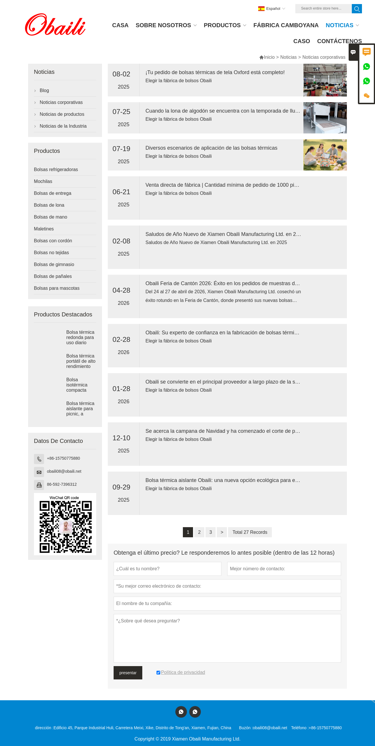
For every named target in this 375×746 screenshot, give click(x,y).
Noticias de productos (62, 114)
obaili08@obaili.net (64, 471)
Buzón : (246, 727)
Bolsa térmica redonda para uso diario (80, 337)
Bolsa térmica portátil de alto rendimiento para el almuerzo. (81, 366)
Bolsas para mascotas (56, 288)
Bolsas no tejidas (51, 252)
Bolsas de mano (50, 217)
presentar (127, 672)
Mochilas (43, 181)
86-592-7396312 (62, 484)
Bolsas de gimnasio (54, 264)
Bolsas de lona (49, 205)
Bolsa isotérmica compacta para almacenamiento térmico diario (81, 390)
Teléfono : (300, 727)
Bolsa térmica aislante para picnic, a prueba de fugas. (80, 414)
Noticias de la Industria (63, 126)
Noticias (288, 57)
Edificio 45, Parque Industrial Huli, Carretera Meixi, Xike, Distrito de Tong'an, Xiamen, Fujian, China (142, 727)
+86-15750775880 (63, 458)
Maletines (44, 228)
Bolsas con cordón (53, 240)
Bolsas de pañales (53, 276)
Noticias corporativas (61, 102)
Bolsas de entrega (52, 193)
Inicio (266, 57)
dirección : (44, 727)
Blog (44, 90)
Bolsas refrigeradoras (56, 169)
